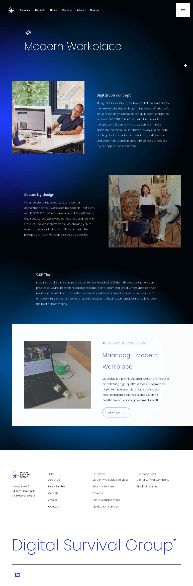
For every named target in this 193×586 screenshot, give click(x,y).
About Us (40, 10)
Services (25, 10)
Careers (67, 10)
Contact (95, 10)
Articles (80, 10)
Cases (53, 10)
